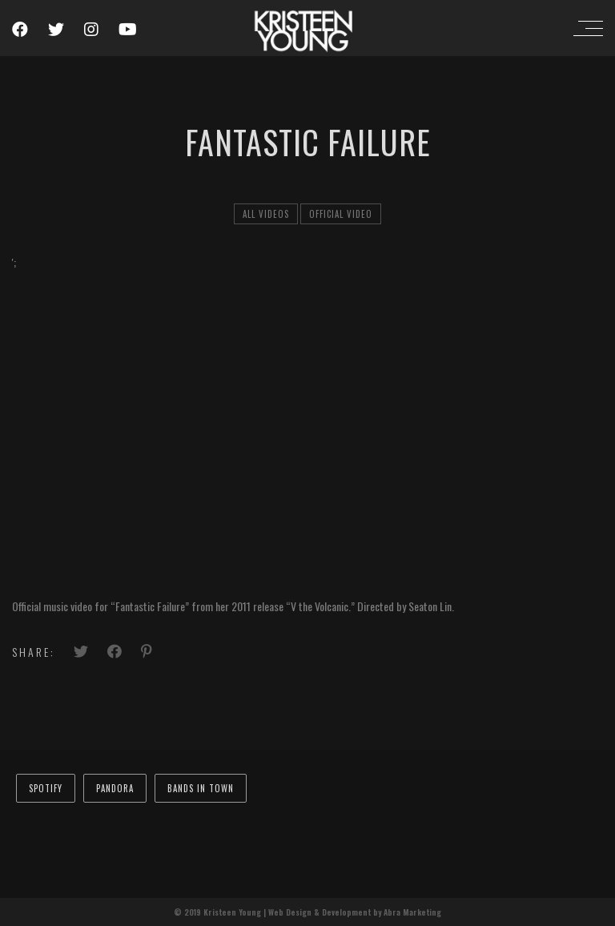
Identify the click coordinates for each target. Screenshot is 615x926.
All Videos (266, 213)
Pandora (115, 788)
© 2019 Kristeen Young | (221, 912)
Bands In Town (200, 788)
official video (340, 213)
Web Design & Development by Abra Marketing (354, 912)
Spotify (45, 788)
